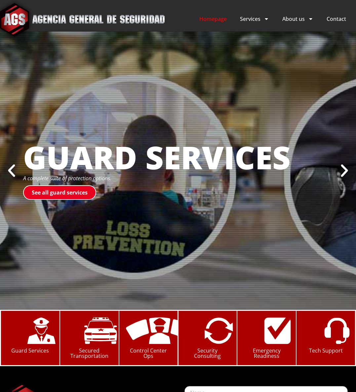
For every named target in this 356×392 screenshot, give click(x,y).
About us (297, 19)
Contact (336, 19)
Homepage (213, 19)
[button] (11, 170)
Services (254, 19)
